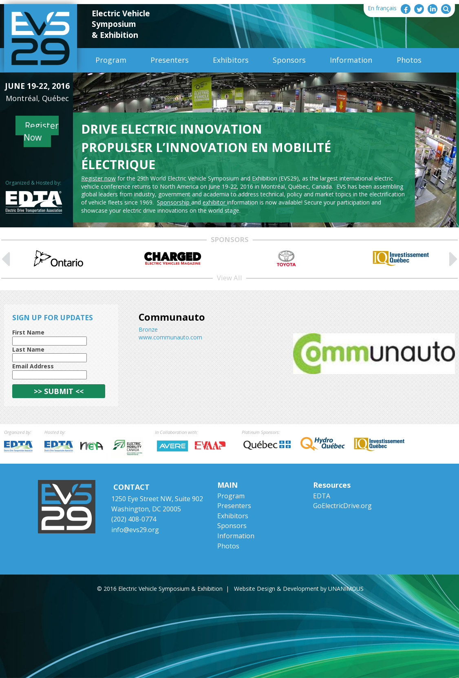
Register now (98, 178)
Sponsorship (174, 202)
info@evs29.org (135, 529)
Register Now (41, 131)
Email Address (33, 366)
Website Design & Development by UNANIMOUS (299, 588)
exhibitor (215, 202)
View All (229, 277)
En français (382, 8)
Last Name (28, 349)
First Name (28, 332)
